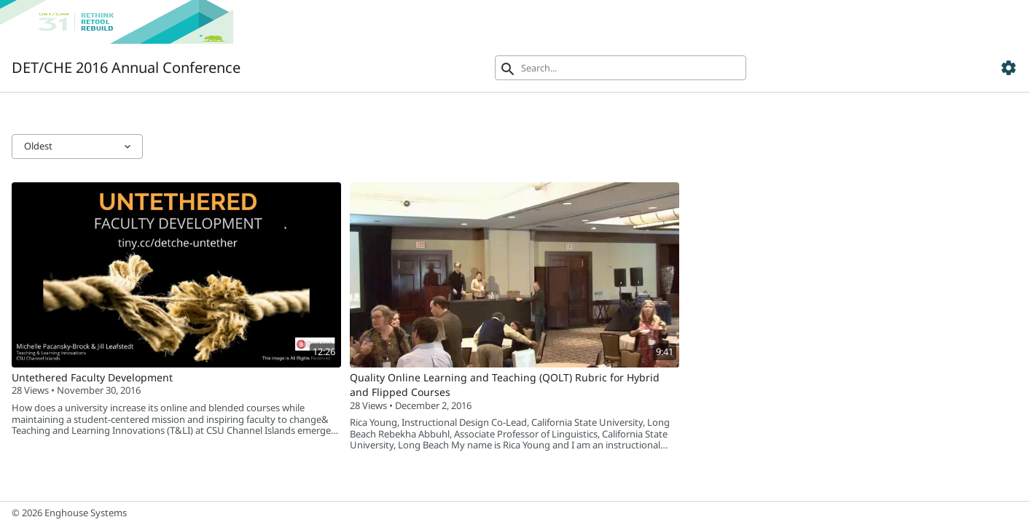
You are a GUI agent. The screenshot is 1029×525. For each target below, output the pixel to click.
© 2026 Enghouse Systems (69, 512)
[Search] (620, 67)
